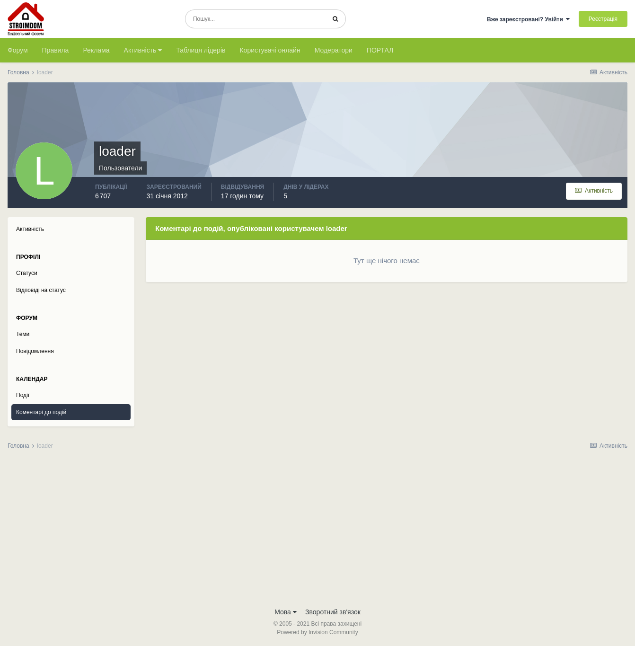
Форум (18, 50)
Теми (22, 334)
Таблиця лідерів (200, 50)
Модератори (334, 50)
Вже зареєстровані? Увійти (528, 19)
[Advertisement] (317, 531)
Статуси (26, 273)
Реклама (96, 50)
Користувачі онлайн (269, 50)
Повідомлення (35, 351)
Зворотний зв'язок (333, 612)
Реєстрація (603, 19)
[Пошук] (255, 19)
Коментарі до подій (41, 412)
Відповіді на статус (41, 290)
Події (22, 395)
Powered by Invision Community (317, 632)
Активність (143, 50)
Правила (55, 50)
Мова (285, 612)
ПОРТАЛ (380, 50)
